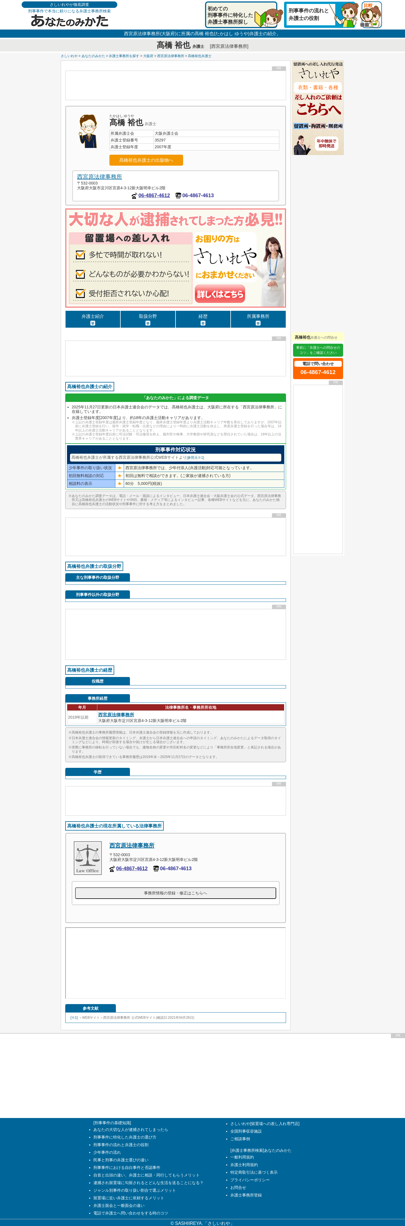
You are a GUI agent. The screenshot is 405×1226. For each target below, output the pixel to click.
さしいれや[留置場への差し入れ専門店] (265, 1123)
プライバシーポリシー (250, 1180)
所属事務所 (258, 320)
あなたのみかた (93, 56)
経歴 (203, 320)
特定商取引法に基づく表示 (254, 1172)
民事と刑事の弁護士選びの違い (120, 1160)
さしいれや (69, 56)
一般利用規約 (242, 1157)
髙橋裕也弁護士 (200, 56)
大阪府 (148, 56)
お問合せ (238, 1187)
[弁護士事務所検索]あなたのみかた (261, 1150)
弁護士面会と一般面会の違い (119, 1205)
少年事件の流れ (107, 1152)
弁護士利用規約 (244, 1164)
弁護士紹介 (93, 320)
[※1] (74, 1018)
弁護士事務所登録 (246, 1195)
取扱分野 (148, 320)
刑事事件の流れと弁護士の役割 (120, 1144)
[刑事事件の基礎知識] (112, 1123)
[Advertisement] (175, 85)
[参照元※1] (195, 458)
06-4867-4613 (198, 195)
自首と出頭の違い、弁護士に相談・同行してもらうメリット (146, 1175)
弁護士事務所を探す (124, 56)
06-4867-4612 (154, 195)
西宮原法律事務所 (170, 56)
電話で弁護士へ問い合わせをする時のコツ (130, 1213)
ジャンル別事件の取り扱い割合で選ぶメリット (134, 1190)
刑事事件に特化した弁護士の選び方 (124, 1137)
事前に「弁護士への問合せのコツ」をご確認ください (318, 350)
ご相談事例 (240, 1139)
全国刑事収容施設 (246, 1131)
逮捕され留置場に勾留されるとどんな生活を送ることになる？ (148, 1182)
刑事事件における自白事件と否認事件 (126, 1167)
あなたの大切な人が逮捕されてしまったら (130, 1129)
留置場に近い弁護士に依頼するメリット (128, 1198)
